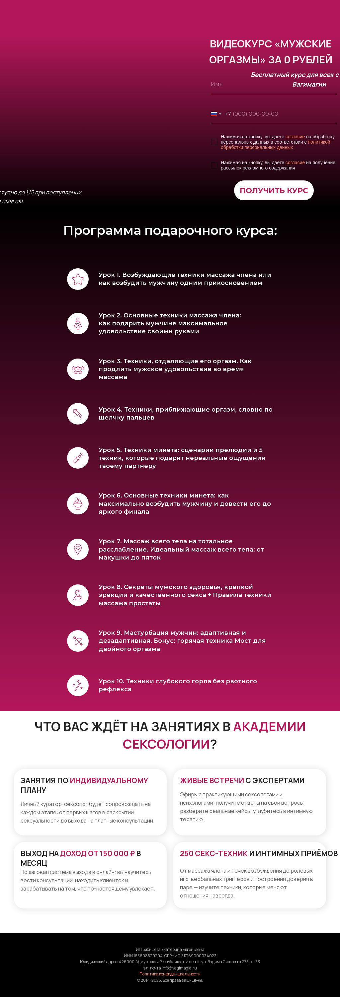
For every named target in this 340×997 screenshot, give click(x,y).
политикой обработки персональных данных (275, 144)
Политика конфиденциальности (170, 974)
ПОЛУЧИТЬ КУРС (274, 190)
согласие (295, 136)
